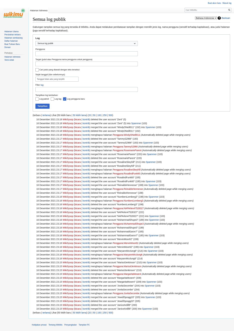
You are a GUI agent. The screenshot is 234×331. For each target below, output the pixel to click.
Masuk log (226, 3)
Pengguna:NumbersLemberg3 (128, 200)
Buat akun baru (214, 3)
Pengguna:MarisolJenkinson (127, 266)
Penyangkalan (70, 325)
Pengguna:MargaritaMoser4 (127, 274)
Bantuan (226, 18)
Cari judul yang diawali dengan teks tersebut (59, 70)
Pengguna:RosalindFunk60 (126, 173)
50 (94, 115)
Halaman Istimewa (38, 10)
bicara (78, 119)
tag (41, 85)
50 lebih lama (79, 115)
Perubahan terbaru (12, 34)
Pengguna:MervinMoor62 (125, 243)
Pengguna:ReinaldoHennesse (128, 189)
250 (105, 115)
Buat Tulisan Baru (12, 44)
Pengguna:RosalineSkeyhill (126, 169)
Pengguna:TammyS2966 (125, 146)
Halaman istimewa (12, 57)
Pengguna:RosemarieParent (127, 150)
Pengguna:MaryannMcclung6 (127, 254)
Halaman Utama (11, 31)
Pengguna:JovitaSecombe (126, 293)
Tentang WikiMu (55, 325)
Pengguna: (40, 49)
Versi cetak (9, 60)
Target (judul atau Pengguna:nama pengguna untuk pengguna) (63, 59)
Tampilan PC (84, 325)
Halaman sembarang (13, 38)
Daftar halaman (11, 41)
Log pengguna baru (76, 99)
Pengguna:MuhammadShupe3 (128, 223)
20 (89, 115)
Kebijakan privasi (39, 325)
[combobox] (86, 53)
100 (99, 115)
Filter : (39, 85)
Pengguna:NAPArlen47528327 (128, 208)
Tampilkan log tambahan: (46, 95)
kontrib (86, 119)
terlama (46, 115)
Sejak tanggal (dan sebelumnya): (50, 74)
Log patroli (44, 99)
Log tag (58, 99)
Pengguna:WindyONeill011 (126, 135)
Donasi (7, 47)
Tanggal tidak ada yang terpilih (51, 79)
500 (110, 115)
